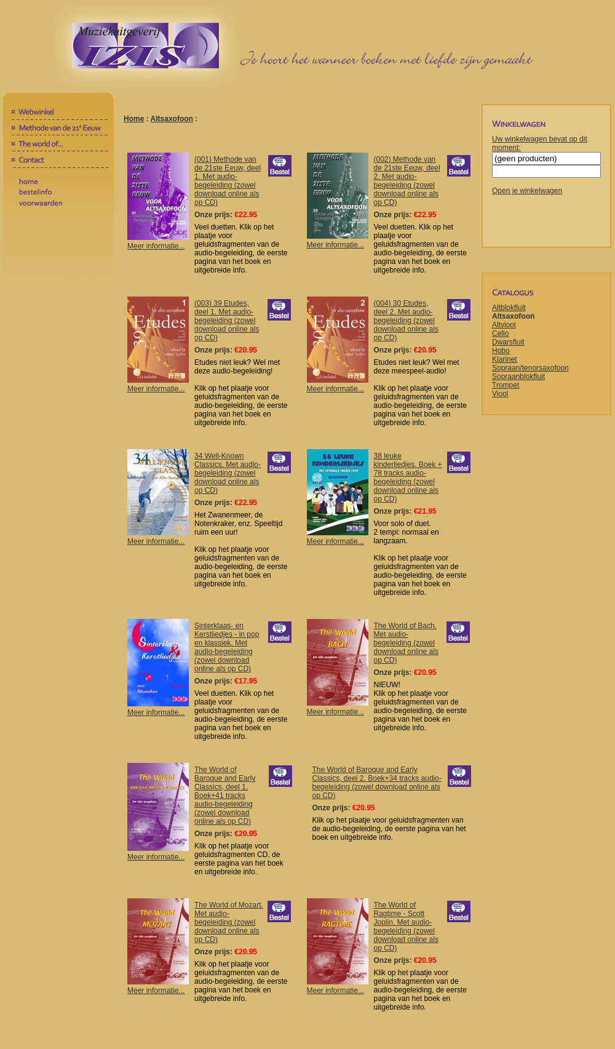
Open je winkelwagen (527, 190)
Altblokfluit (509, 307)
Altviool (504, 325)
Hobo (501, 350)
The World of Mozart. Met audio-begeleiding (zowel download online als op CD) (228, 922)
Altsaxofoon (172, 118)
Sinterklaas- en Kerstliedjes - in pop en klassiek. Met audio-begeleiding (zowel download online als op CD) (226, 647)
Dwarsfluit (508, 342)
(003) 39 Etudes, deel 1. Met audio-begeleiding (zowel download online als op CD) (226, 320)
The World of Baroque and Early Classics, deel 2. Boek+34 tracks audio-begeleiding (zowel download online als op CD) (377, 782)
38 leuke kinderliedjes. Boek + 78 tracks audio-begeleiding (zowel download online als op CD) (408, 477)
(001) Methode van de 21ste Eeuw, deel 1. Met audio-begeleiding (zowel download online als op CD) (227, 181)
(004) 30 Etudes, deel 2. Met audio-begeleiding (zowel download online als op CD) (406, 320)
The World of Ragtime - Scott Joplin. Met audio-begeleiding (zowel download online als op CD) (406, 926)
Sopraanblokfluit (518, 376)
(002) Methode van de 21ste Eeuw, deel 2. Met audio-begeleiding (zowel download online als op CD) (407, 181)
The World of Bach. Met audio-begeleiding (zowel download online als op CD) (406, 642)
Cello (500, 333)
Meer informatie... (158, 241)
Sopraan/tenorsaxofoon (530, 368)
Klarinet (504, 359)
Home (134, 118)
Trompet (505, 385)
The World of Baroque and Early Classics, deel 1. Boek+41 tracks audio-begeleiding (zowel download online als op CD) (224, 795)
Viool (500, 393)
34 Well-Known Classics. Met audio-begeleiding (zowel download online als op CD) (227, 473)
